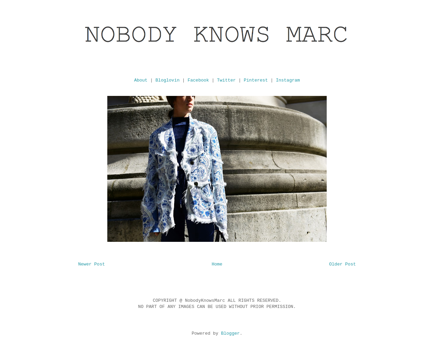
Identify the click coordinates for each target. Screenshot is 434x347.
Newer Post (91, 264)
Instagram (288, 80)
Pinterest (256, 80)
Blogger (230, 333)
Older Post (342, 264)
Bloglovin (168, 80)
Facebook (198, 80)
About (140, 80)
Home (217, 264)
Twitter (226, 80)
